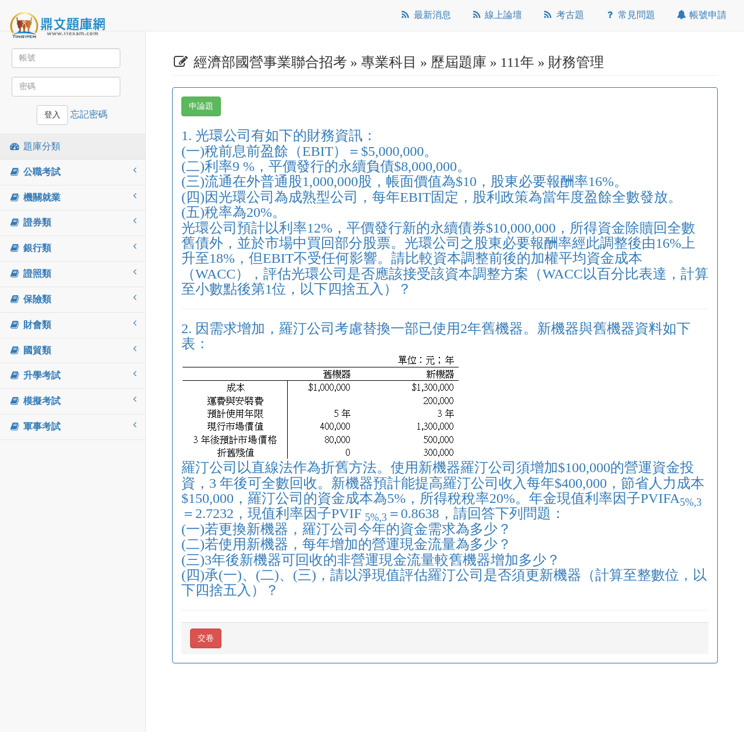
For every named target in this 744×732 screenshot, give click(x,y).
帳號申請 (701, 15)
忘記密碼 (89, 114)
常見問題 (630, 15)
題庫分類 (34, 146)
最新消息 (425, 15)
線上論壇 (497, 15)
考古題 (563, 15)
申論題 (201, 106)
